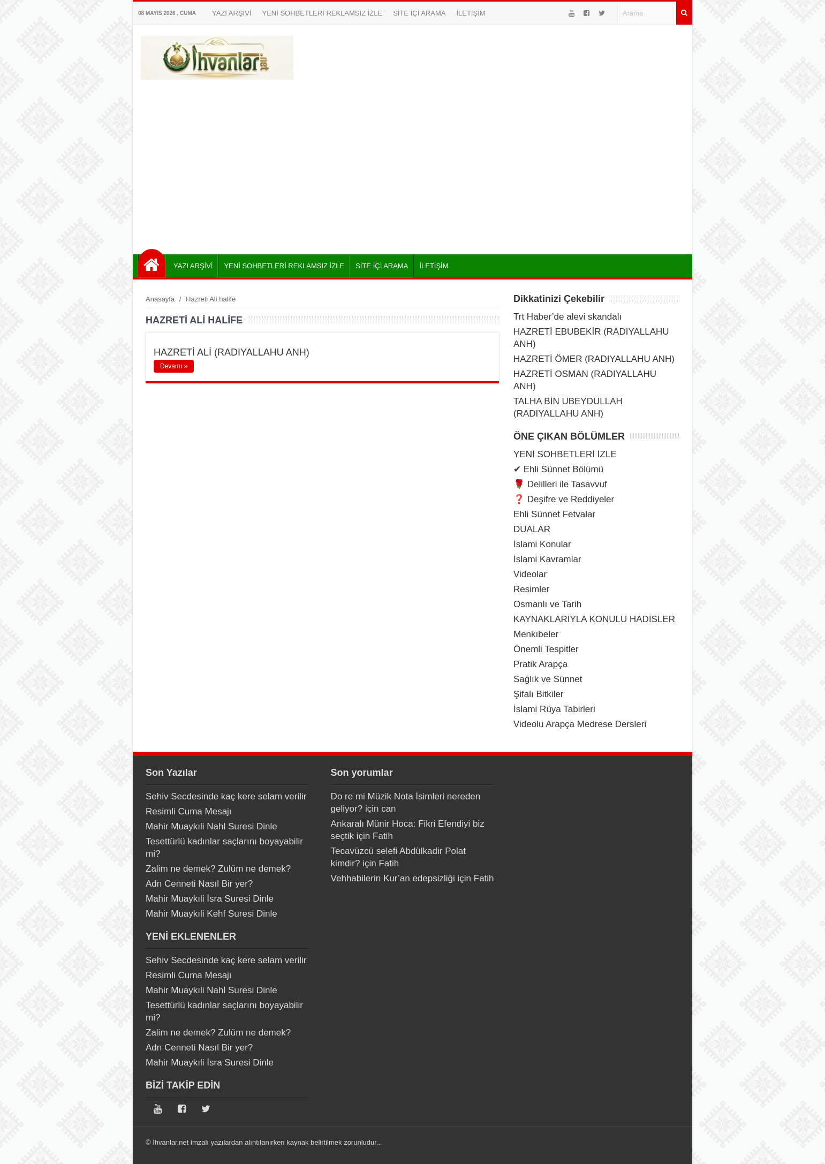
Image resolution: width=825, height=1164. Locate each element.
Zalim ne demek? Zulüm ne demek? (218, 869)
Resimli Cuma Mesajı (189, 811)
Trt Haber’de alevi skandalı (567, 317)
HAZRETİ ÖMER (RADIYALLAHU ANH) (594, 359)
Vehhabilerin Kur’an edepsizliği (393, 878)
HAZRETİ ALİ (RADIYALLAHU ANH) (231, 352)
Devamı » (173, 366)
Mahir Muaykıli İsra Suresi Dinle (210, 899)
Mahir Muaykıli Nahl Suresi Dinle (211, 826)
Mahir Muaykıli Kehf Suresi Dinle (211, 914)
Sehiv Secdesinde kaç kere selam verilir (226, 796)
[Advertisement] (412, 163)
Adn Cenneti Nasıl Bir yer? (199, 884)
